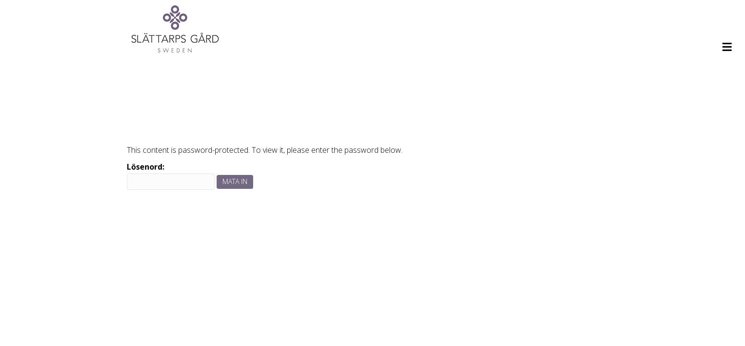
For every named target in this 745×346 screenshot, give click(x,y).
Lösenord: (171, 175)
